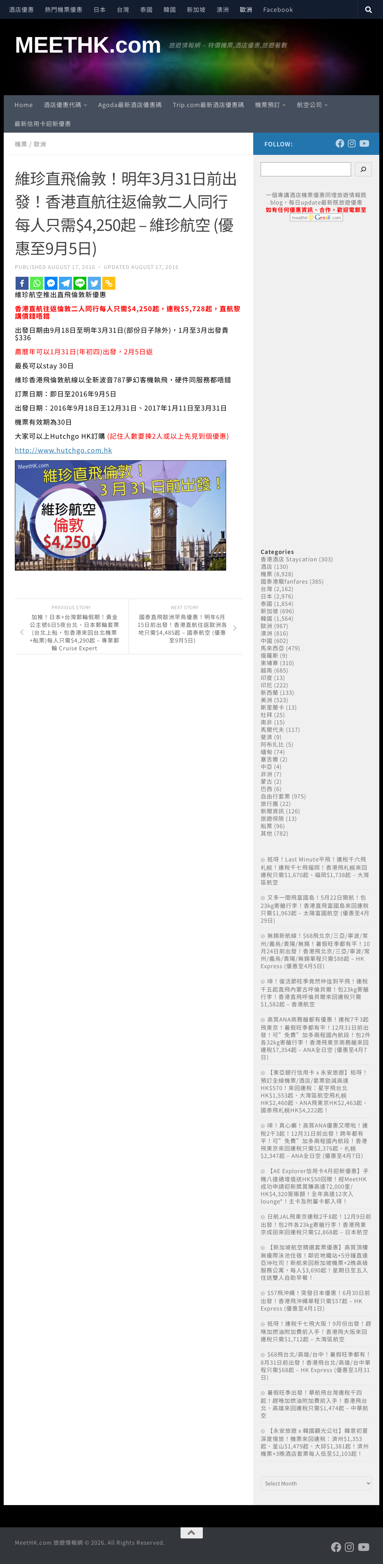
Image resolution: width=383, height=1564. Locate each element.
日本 (99, 9)
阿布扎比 (272, 744)
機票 (21, 143)
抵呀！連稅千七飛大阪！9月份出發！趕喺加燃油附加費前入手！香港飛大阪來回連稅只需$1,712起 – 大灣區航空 (316, 1331)
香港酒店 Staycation (289, 559)
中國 (267, 640)
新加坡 (196, 9)
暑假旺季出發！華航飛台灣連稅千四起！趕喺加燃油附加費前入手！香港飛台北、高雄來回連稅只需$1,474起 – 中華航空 (315, 1403)
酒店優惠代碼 (63, 104)
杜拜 (267, 714)
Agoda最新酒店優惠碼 (130, 104)
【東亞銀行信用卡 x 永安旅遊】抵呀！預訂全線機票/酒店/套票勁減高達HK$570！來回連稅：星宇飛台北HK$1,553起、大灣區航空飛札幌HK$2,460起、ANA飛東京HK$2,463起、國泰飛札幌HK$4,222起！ (314, 1091)
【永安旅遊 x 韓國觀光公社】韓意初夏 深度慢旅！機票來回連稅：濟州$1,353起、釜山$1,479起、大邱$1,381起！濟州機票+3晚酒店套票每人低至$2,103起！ (315, 1442)
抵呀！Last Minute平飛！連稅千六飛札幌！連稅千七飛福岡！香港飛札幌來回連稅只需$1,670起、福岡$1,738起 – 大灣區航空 (315, 870)
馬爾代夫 (272, 729)
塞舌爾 (269, 759)
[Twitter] (94, 282)
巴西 (267, 789)
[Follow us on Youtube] (363, 143)
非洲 (267, 774)
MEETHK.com (88, 45)
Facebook (278, 9)
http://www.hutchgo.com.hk (64, 449)
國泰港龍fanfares (284, 581)
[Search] (363, 169)
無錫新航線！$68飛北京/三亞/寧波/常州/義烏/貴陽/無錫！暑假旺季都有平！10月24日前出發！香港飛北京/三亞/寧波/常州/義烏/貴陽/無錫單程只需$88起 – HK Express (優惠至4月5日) (315, 951)
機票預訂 (267, 104)
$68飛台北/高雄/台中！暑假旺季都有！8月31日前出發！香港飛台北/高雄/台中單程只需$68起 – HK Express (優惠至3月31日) (316, 1365)
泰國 (146, 9)
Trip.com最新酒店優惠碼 (208, 104)
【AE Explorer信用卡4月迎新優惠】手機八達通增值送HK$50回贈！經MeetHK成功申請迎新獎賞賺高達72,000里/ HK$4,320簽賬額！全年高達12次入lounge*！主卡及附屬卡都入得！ (315, 1186)
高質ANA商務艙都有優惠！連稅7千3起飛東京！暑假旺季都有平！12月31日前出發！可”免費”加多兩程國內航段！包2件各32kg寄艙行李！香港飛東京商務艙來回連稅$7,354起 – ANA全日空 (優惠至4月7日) (316, 1038)
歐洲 (246, 9)
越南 (267, 670)
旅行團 (269, 803)
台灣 (123, 9)
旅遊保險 (272, 818)
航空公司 (309, 104)
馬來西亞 (272, 648)
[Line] (79, 282)
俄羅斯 (269, 655)
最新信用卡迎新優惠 (42, 123)
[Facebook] (22, 282)
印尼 (267, 685)
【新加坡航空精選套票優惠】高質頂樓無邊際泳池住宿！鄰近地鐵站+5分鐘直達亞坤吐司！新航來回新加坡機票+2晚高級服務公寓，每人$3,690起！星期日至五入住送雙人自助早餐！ (314, 1262)
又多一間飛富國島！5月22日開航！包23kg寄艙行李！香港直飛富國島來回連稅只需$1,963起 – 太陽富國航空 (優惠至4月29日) (315, 908)
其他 (267, 833)
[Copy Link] (108, 282)
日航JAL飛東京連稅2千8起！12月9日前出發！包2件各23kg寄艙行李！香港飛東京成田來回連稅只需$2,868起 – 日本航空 (316, 1224)
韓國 (170, 9)
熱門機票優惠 (64, 9)
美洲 (267, 700)
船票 (267, 826)
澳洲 (223, 9)
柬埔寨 (269, 663)
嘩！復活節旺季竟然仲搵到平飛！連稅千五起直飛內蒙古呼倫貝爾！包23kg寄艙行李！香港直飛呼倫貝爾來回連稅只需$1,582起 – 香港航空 (315, 992)
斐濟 (267, 737)
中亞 (267, 766)
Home (23, 104)
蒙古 (267, 781)
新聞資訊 (272, 811)
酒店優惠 (21, 9)
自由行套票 (275, 796)
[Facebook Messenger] (50, 282)
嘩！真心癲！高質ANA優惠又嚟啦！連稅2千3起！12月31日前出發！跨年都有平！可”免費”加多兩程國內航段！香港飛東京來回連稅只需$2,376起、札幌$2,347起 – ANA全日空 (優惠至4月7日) (314, 1140)
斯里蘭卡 (272, 707)
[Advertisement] (316, 376)
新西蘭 (269, 692)
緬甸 (267, 752)
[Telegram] (65, 282)
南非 (267, 722)
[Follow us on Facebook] (340, 143)
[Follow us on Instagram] (351, 143)
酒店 (267, 566)
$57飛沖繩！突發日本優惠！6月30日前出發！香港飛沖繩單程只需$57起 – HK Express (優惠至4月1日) (315, 1300)
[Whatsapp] (36, 282)
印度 (267, 677)
